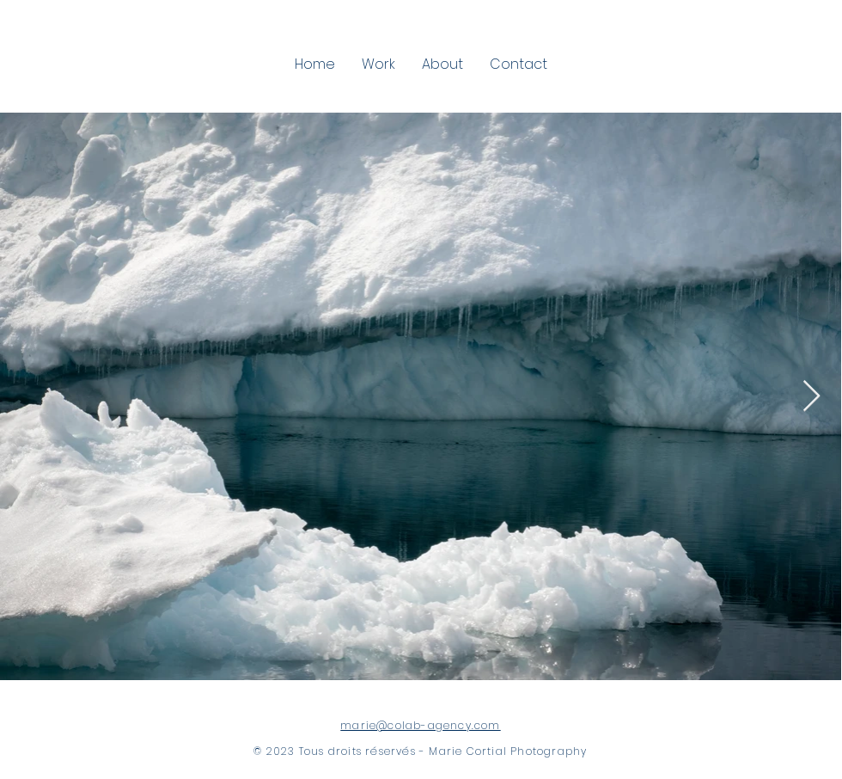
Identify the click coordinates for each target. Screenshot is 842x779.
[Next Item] (811, 397)
